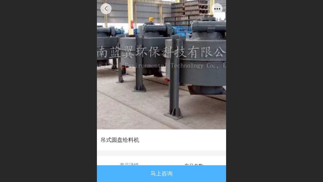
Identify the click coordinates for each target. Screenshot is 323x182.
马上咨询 (161, 173)
